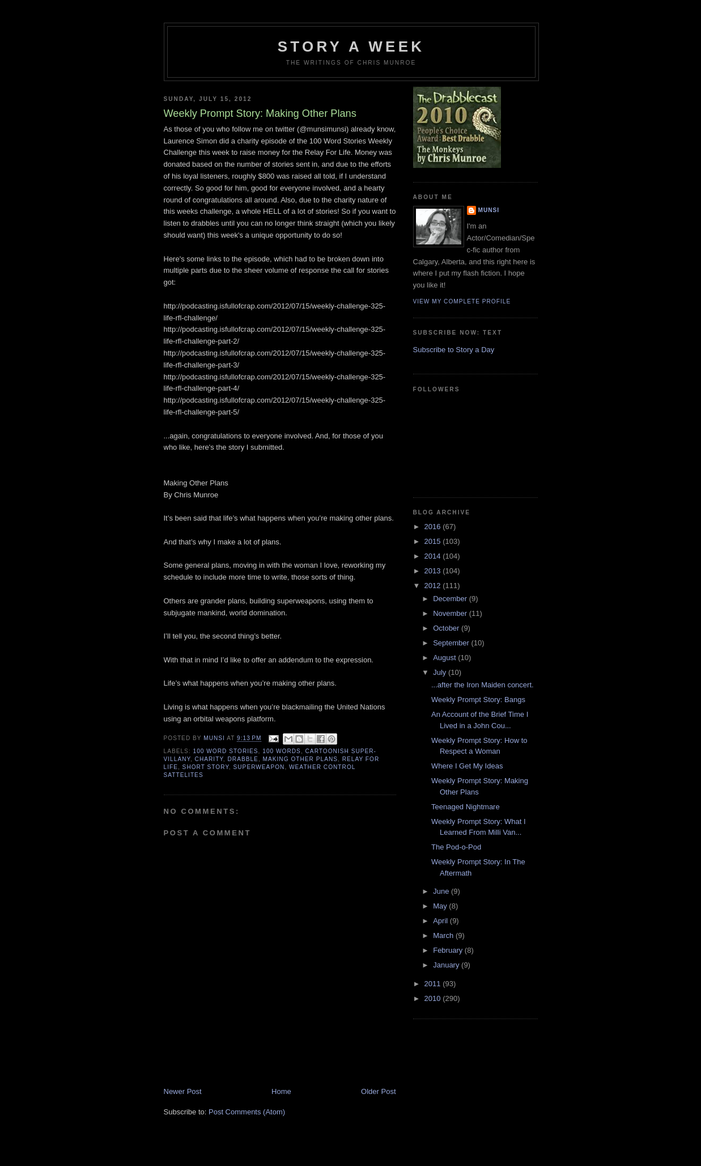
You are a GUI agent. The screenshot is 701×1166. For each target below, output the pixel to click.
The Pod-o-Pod (456, 847)
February (449, 950)
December (451, 598)
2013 (433, 571)
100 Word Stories (225, 751)
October (447, 628)
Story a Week (351, 46)
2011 (433, 983)
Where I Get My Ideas (467, 766)
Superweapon (259, 767)
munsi (489, 210)
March (444, 935)
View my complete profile (462, 301)
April (441, 920)
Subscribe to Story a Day (454, 349)
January (447, 965)
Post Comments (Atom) (247, 1112)
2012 (433, 585)
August (445, 657)
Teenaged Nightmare (465, 806)
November (451, 613)
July (440, 672)
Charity (209, 759)
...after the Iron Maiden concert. (482, 685)
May (441, 906)
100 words (281, 751)
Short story (205, 767)
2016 (433, 526)
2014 (433, 556)
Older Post (378, 1091)
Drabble (243, 759)
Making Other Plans (300, 759)
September (452, 643)
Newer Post (183, 1091)
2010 (433, 998)
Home (281, 1091)
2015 (433, 541)
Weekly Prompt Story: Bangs (478, 699)
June (442, 891)
